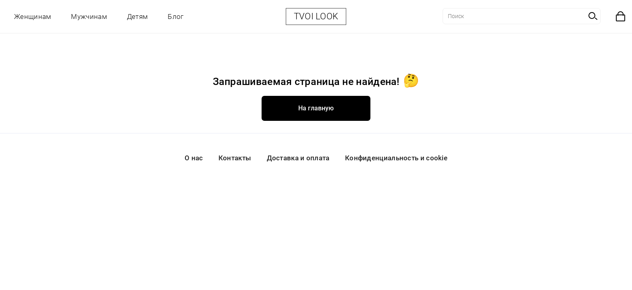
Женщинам (32, 16)
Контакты (234, 158)
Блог (175, 16)
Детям (137, 16)
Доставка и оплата (298, 158)
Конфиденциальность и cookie (396, 158)
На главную (316, 108)
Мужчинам (88, 16)
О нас (194, 158)
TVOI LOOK (316, 16)
